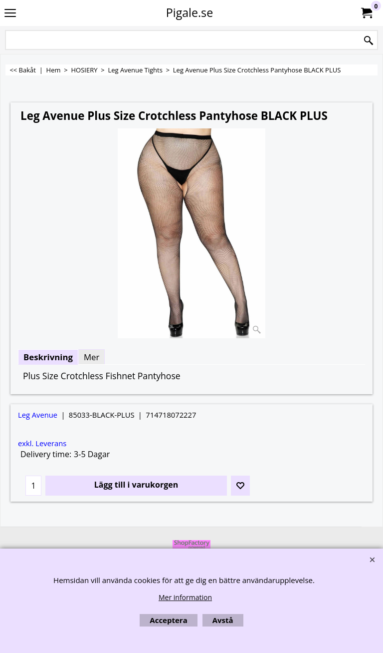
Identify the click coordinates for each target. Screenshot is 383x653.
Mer (91, 357)
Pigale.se (189, 12)
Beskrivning (48, 357)
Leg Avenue (37, 415)
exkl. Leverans (42, 443)
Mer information (185, 597)
